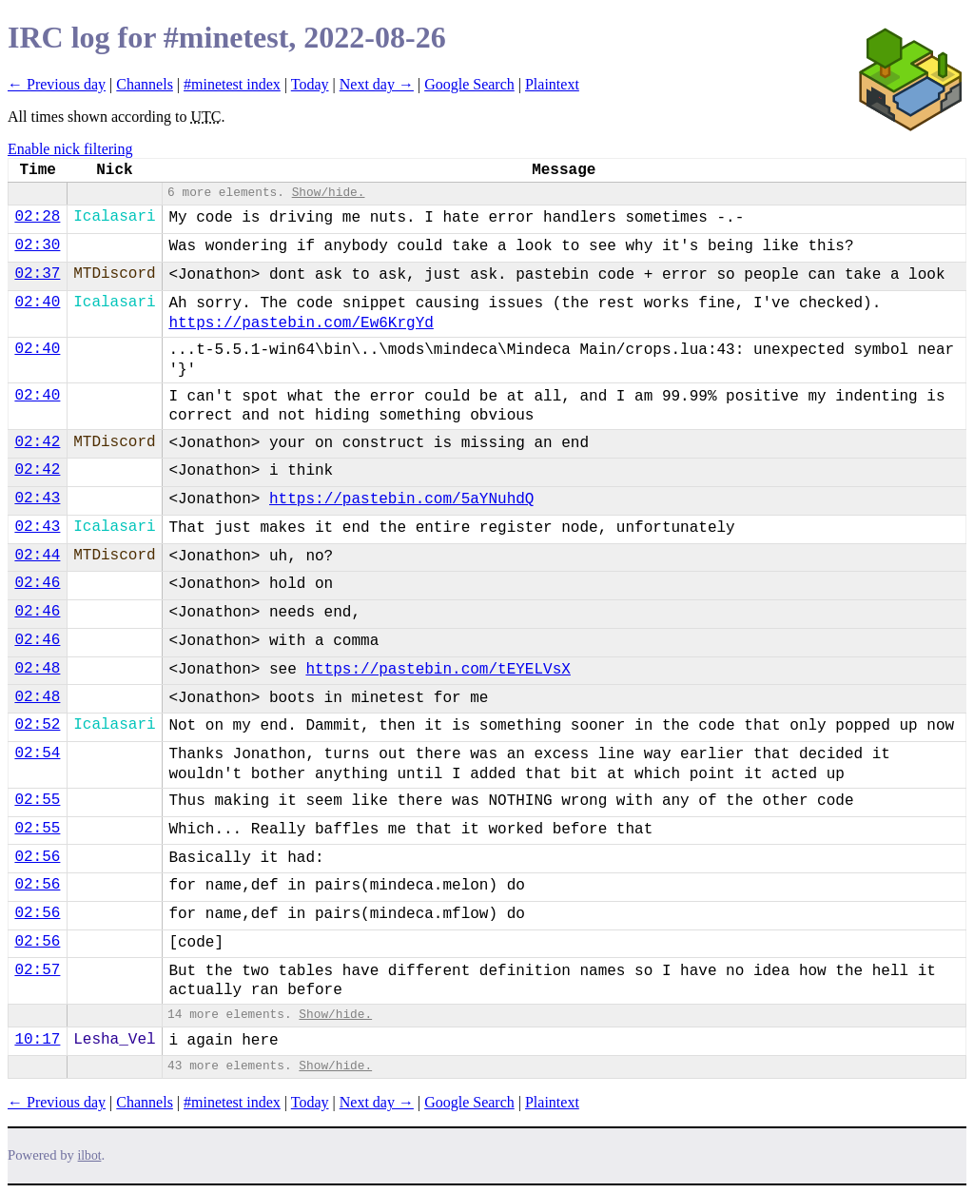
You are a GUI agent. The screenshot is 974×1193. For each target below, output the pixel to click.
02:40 (37, 302)
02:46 (37, 583)
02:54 (37, 753)
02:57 (37, 970)
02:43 (37, 498)
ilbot (90, 1155)
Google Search (469, 84)
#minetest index (232, 84)
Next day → (377, 84)
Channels (144, 84)
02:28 (37, 216)
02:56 (37, 857)
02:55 (37, 800)
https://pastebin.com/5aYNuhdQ (401, 499)
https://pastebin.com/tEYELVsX (437, 669)
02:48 (37, 668)
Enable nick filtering (70, 149)
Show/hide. (328, 193)
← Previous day (57, 84)
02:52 (37, 724)
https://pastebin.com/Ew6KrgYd (300, 323)
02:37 (37, 274)
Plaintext (552, 84)
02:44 (37, 555)
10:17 (37, 1039)
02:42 (37, 442)
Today (310, 84)
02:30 (37, 245)
